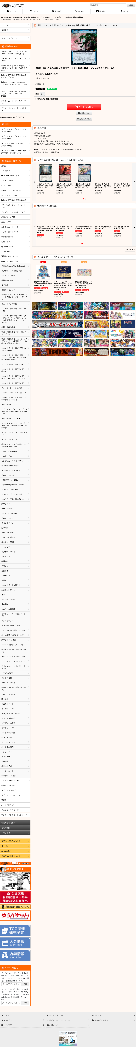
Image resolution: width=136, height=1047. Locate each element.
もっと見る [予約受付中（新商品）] (130, 249)
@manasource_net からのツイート (14, 117)
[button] (124, 11)
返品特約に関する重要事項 (46, 99)
